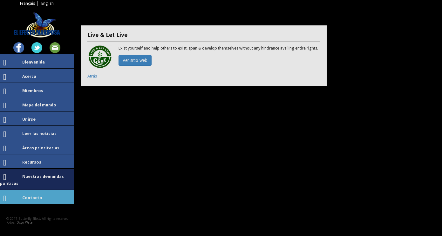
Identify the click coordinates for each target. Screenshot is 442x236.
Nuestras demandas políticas (32, 179)
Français (27, 3)
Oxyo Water (25, 222)
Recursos (22, 163)
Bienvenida (24, 63)
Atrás (92, 76)
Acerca (19, 77)
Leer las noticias (30, 134)
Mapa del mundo (29, 106)
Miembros (23, 91)
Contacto (22, 198)
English (47, 3)
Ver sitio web (135, 60)
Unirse (19, 120)
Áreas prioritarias (31, 149)
